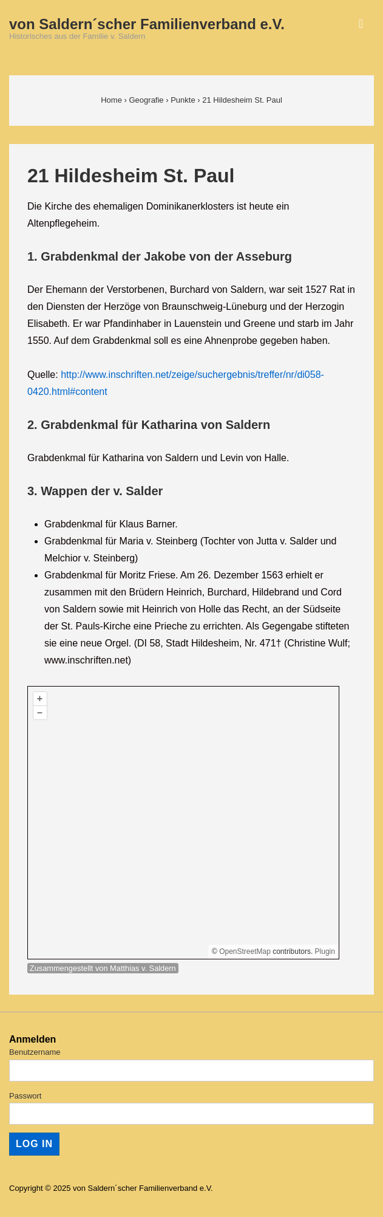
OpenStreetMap (245, 951)
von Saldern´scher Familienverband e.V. (147, 24)
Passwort (25, 1095)
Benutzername (35, 1052)
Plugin (324, 951)
